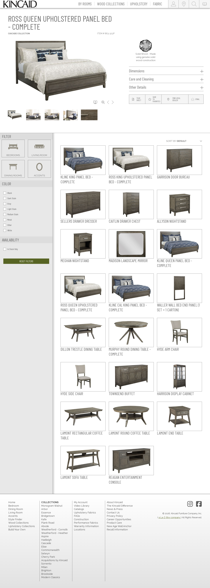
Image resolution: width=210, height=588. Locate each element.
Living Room (15, 512)
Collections (50, 502)
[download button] (95, 102)
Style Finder (15, 519)
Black (7, 193)
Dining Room (15, 509)
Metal (7, 219)
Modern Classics (50, 577)
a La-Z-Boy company (170, 517)
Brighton (46, 570)
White (7, 230)
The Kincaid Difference (120, 505)
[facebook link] (199, 504)
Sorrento (46, 563)
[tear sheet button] (137, 99)
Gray (7, 203)
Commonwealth (50, 550)
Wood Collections (18, 522)
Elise (44, 546)
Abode (45, 526)
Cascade (46, 543)
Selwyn (45, 553)
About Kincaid (115, 502)
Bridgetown (48, 515)
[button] (85, 4)
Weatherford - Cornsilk (54, 529)
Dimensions (166, 70)
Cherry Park (48, 556)
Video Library (81, 505)
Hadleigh (46, 539)
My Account (80, 502)
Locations (79, 529)
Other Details (166, 87)
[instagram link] (190, 504)
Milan (44, 567)
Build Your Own (16, 529)
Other (7, 225)
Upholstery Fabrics (85, 512)
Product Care (114, 522)
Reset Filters (26, 261)
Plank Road (47, 522)
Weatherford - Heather (54, 533)
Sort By (171, 141)
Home (11, 502)
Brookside (47, 573)
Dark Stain (9, 198)
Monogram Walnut (51, 505)
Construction (81, 519)
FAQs (77, 515)
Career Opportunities (119, 519)
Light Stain (9, 209)
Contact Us (113, 512)
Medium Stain (10, 214)
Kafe (44, 519)
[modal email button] (195, 99)
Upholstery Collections (21, 526)
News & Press (115, 509)
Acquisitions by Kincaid (54, 560)
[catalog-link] (204, 4)
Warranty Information (86, 526)
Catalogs (79, 509)
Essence (46, 512)
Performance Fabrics (86, 522)
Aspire (45, 536)
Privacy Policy (115, 515)
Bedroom (13, 505)
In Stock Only (10, 249)
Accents (13, 515)
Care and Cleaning (166, 79)
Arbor (44, 509)
